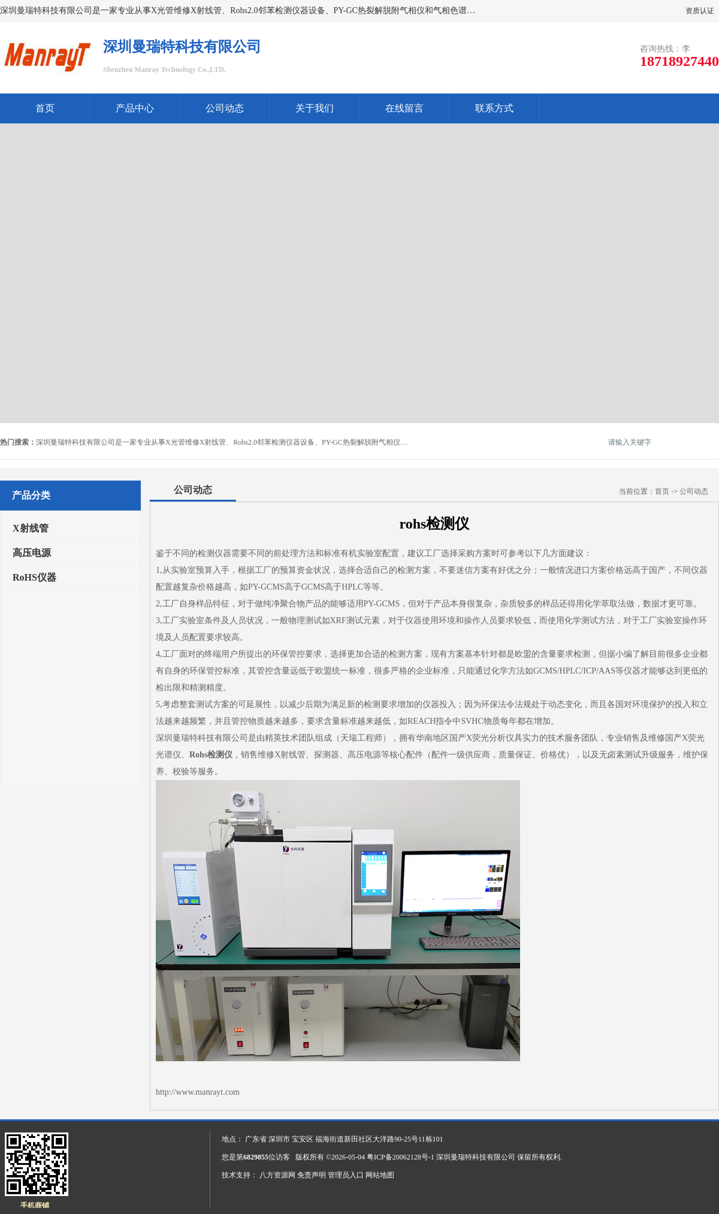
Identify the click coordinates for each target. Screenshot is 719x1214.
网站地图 (379, 1175)
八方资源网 (277, 1175)
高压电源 (32, 553)
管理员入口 (346, 1175)
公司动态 (225, 108)
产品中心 (135, 108)
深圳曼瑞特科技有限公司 (475, 1157)
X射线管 (31, 528)
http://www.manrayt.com (198, 1092)
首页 (45, 108)
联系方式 (494, 108)
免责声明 (311, 1175)
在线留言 (404, 108)
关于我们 (314, 108)
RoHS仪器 (34, 577)
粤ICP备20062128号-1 (400, 1157)
